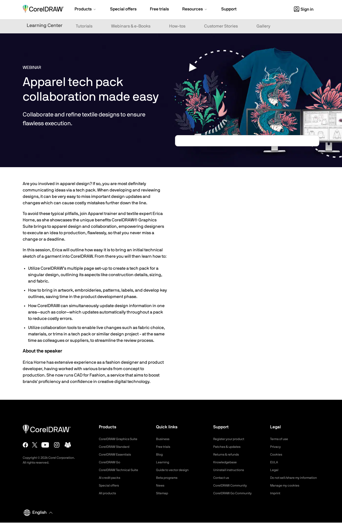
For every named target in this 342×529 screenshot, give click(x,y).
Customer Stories (221, 26)
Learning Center (45, 25)
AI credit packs (111, 478)
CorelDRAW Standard (117, 447)
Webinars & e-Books (130, 26)
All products (109, 493)
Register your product (231, 439)
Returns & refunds (228, 454)
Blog (160, 454)
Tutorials (84, 26)
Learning (163, 462)
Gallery (263, 26)
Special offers (110, 485)
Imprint (276, 499)
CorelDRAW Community (233, 485)
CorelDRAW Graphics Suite (121, 439)
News (160, 485)
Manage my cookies (287, 492)
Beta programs (168, 478)
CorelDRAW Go (111, 462)
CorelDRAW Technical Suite (122, 470)
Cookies (277, 454)
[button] (85, 9)
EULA (274, 462)
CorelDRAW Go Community (235, 493)
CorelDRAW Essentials (117, 454)
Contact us (222, 478)
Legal (274, 470)
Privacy (276, 447)
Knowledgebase (226, 462)
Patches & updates (229, 447)
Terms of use (281, 439)
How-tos (177, 26)
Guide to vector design (175, 470)
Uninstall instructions (230, 470)
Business (163, 439)
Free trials (164, 447)
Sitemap (163, 493)
